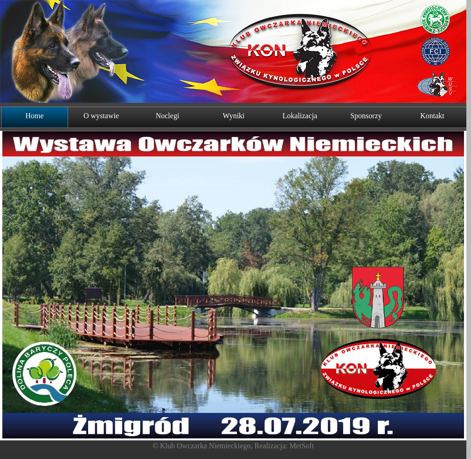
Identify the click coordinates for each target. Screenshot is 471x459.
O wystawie (101, 116)
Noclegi (168, 116)
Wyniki (233, 116)
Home (34, 116)
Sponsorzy (366, 116)
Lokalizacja (300, 116)
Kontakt (432, 116)
